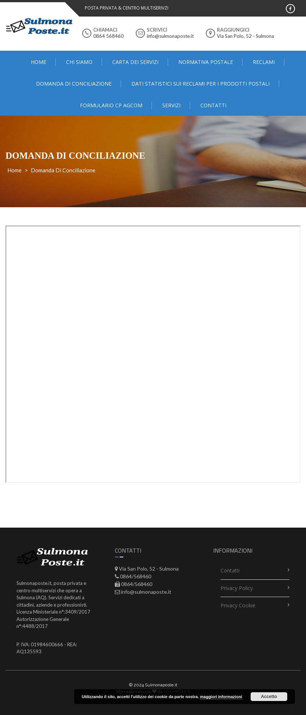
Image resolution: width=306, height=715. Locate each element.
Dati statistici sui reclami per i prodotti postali (200, 83)
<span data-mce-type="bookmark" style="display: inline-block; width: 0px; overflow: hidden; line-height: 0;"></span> (153, 354)
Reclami (264, 61)
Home (38, 61)
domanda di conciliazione (74, 83)
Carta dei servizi (135, 61)
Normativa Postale (205, 61)
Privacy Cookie (238, 605)
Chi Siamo (79, 61)
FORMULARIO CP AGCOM (111, 105)
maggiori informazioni (221, 696)
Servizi (171, 105)
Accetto (269, 696)
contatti (213, 105)
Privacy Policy (237, 588)
